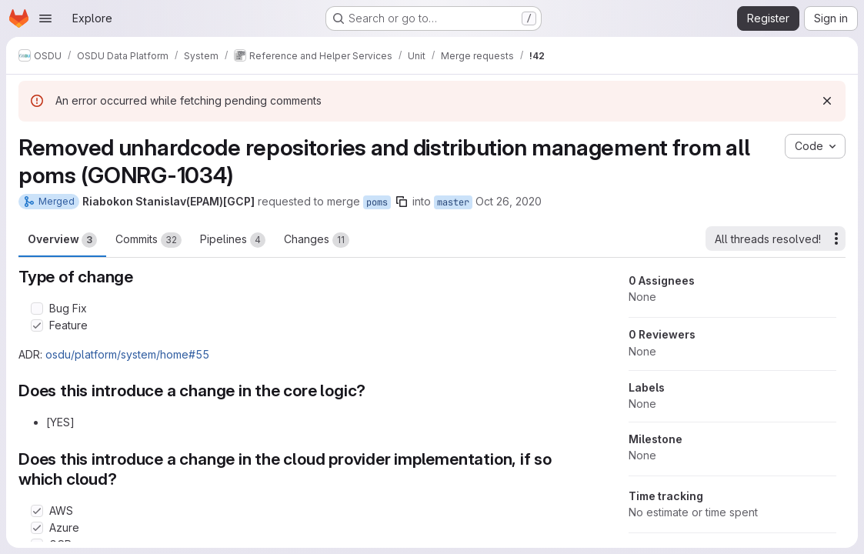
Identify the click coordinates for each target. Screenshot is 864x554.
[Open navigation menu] (45, 18)
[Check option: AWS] (37, 511)
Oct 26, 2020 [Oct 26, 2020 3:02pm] (508, 201)
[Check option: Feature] (37, 325)
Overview (62, 240)
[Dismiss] (827, 101)
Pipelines (232, 240)
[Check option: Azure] (37, 528)
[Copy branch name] (401, 201)
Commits (148, 240)
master (453, 202)
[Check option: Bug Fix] (37, 308)
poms (377, 202)
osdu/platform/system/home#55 (127, 354)
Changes (316, 240)
